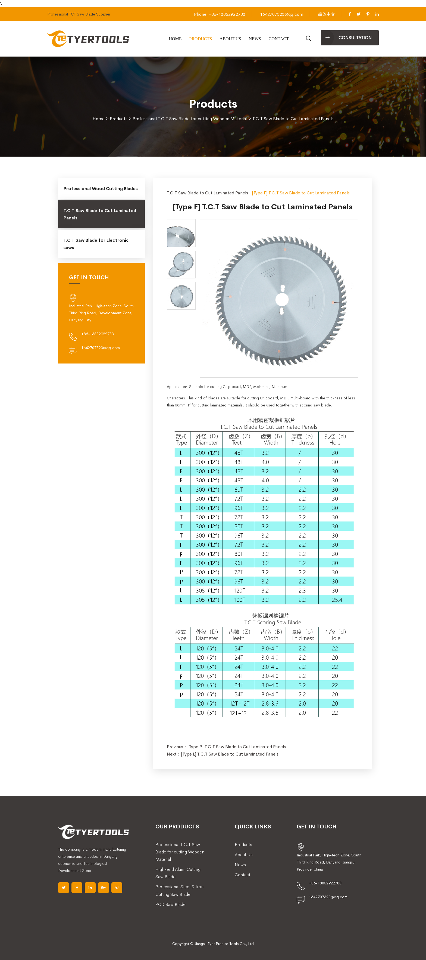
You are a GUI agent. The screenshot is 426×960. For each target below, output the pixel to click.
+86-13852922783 (97, 333)
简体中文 (326, 14)
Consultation (355, 38)
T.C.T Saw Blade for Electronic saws (96, 243)
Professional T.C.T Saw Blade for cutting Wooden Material (190, 119)
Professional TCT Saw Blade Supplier (78, 14)
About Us (230, 38)
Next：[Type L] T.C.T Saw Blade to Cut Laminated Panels (222, 754)
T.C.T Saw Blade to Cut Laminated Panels (293, 119)
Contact (279, 38)
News (255, 38)
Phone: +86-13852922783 (219, 14)
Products (200, 38)
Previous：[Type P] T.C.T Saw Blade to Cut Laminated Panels (226, 747)
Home (175, 38)
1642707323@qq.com (281, 14)
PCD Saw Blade (170, 904)
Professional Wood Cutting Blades (101, 188)
